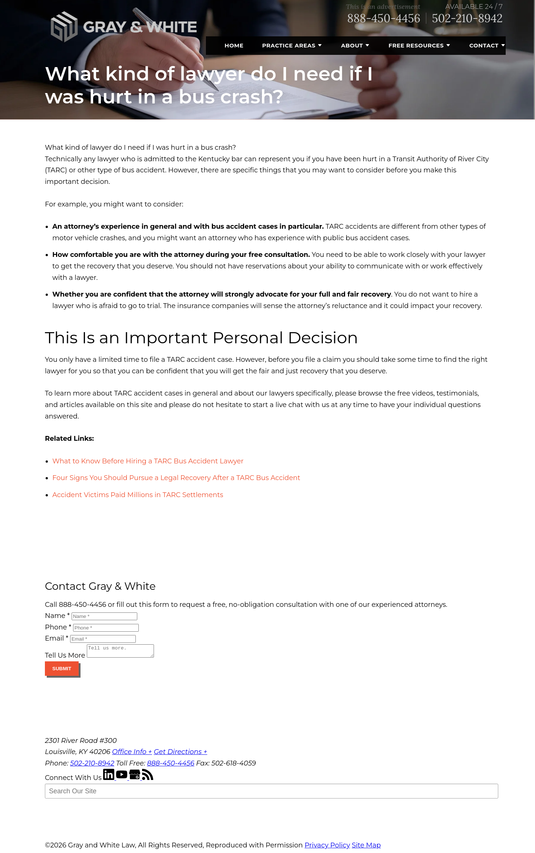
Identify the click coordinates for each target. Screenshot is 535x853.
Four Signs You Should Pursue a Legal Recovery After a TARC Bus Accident (176, 478)
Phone (58, 627)
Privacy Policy (327, 847)
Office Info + (132, 754)
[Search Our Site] (271, 793)
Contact (484, 45)
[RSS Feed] (147, 780)
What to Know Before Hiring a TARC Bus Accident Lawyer (148, 461)
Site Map (366, 847)
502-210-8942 (467, 18)
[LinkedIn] (109, 780)
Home (233, 45)
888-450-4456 (383, 18)
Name (57, 616)
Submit (61, 671)
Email (56, 638)
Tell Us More (65, 658)
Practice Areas (288, 45)
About (352, 45)
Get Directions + (180, 754)
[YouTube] (122, 780)
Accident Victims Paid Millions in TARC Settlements (137, 495)
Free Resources (416, 45)
